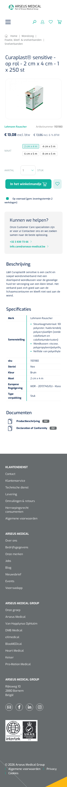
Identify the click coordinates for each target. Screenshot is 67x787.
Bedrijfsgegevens (16, 547)
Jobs (8, 561)
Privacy (52, 769)
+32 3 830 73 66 (19, 241)
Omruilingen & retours (20, 501)
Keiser (9, 657)
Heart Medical (14, 651)
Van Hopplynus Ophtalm (21, 623)
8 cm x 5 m (49, 153)
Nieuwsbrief (13, 574)
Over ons (11, 540)
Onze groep (12, 610)
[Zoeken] (34, 22)
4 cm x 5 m (49, 146)
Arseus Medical (15, 617)
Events (9, 581)
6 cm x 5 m (30, 153)
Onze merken (14, 554)
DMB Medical (13, 630)
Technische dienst (17, 487)
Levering (11, 494)
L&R (8, 272)
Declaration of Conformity (31, 428)
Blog (8, 567)
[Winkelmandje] (57, 22)
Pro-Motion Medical (18, 664)
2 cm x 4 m (30, 146)
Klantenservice (15, 481)
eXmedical (12, 637)
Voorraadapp (14, 588)
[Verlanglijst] (48, 22)
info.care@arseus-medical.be (27, 246)
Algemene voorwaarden (21, 518)
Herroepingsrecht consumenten (17, 510)
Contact (10, 474)
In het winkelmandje (28, 184)
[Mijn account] (40, 22)
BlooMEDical (13, 644)
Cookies (13, 773)
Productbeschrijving (28, 421)
